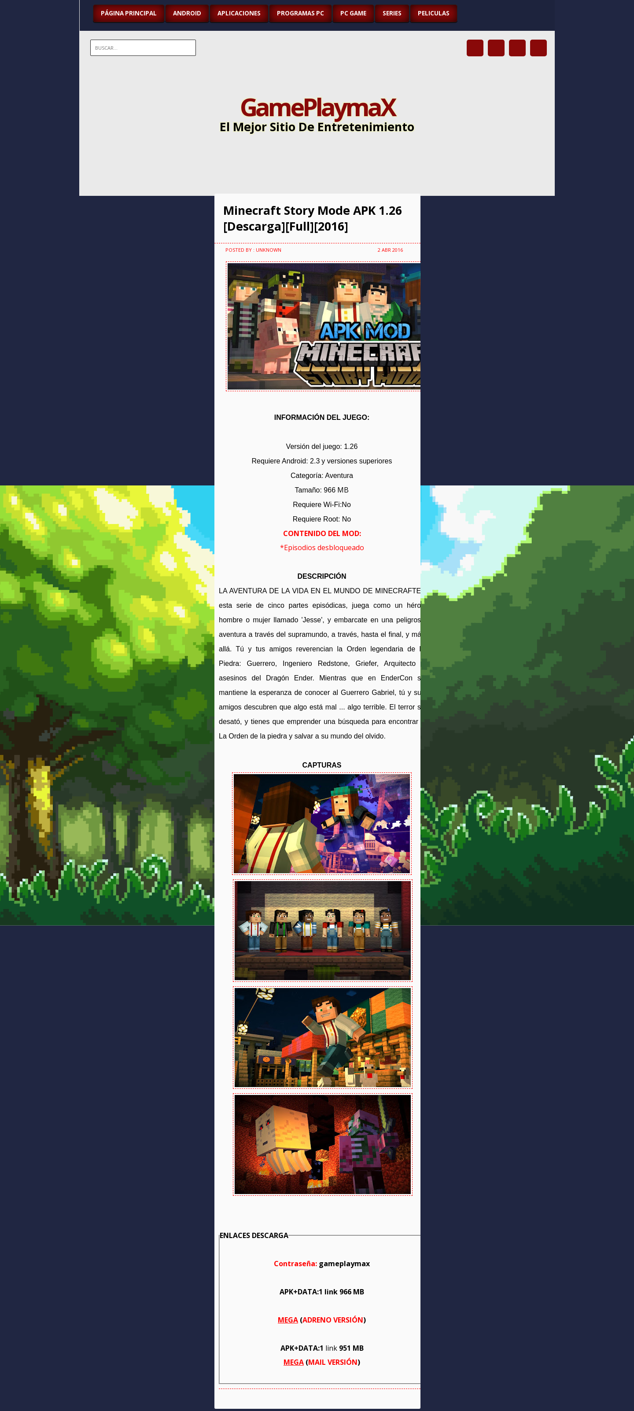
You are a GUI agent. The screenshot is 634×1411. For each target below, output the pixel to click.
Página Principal (129, 13)
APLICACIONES (239, 13)
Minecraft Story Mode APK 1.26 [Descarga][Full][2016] (312, 218)
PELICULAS (434, 13)
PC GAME (353, 13)
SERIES (392, 13)
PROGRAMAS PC (300, 13)
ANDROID (187, 13)
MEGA (288, 1320)
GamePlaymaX (317, 106)
